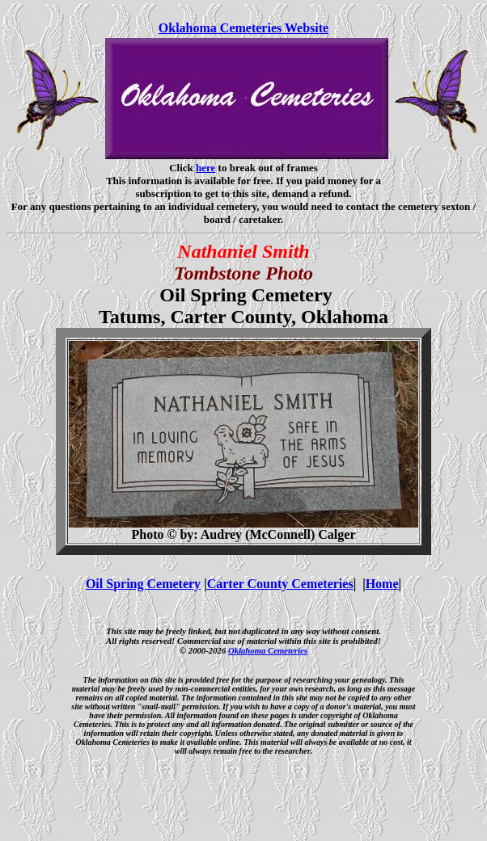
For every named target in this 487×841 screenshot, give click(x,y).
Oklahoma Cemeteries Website (243, 28)
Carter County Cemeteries (280, 584)
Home (382, 584)
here (205, 168)
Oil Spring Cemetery (143, 584)
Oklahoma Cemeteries (267, 650)
